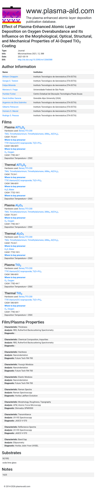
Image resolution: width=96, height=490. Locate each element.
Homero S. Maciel (10, 111)
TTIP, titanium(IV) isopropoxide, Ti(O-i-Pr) (23, 143)
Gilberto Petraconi (10, 107)
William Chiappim (10, 76)
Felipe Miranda (9, 85)
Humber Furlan (9, 94)
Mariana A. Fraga (10, 89)
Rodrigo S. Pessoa (10, 115)
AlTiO (20, 127)
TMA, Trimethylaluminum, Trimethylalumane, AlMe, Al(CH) (31, 134)
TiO (18, 265)
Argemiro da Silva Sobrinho (14, 102)
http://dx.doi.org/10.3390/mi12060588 (35, 59)
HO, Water (9, 189)
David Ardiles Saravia (11, 98)
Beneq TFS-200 (25, 131)
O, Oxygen (9, 152)
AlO (19, 205)
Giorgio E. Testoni (10, 81)
